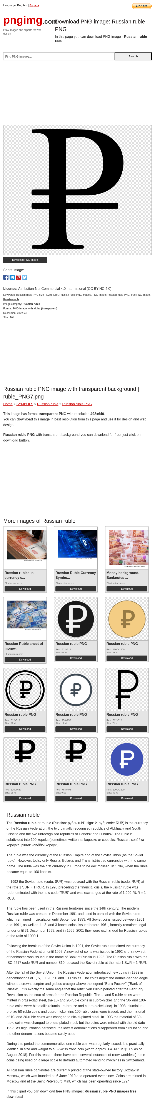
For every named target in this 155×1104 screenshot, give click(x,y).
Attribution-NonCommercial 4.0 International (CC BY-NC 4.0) (64, 289)
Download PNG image (25, 259)
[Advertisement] (77, 94)
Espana (34, 5)
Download (25, 588)
